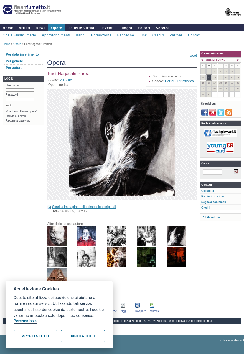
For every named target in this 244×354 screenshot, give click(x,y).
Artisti (24, 28)
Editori (144, 28)
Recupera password (18, 120)
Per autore (14, 68)
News (40, 28)
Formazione (101, 35)
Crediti (158, 35)
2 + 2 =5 (66, 80)
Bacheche (125, 35)
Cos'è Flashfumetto (19, 35)
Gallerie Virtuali (82, 28)
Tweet (192, 55)
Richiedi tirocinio (212, 196)
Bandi (81, 35)
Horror (169, 81)
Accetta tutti (35, 336)
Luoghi (126, 28)
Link (143, 35)
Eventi (108, 28)
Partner (176, 35)
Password (12, 94)
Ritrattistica (185, 81)
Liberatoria (212, 217)
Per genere (14, 61)
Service (163, 28)
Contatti (195, 35)
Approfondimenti (56, 35)
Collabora (207, 190)
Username (12, 85)
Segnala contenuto (213, 202)
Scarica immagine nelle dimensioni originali (84, 207)
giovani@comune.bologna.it (195, 320)
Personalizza (25, 321)
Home (8, 28)
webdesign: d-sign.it (232, 340)
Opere (56, 28)
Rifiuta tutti (83, 336)
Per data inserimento (22, 54)
